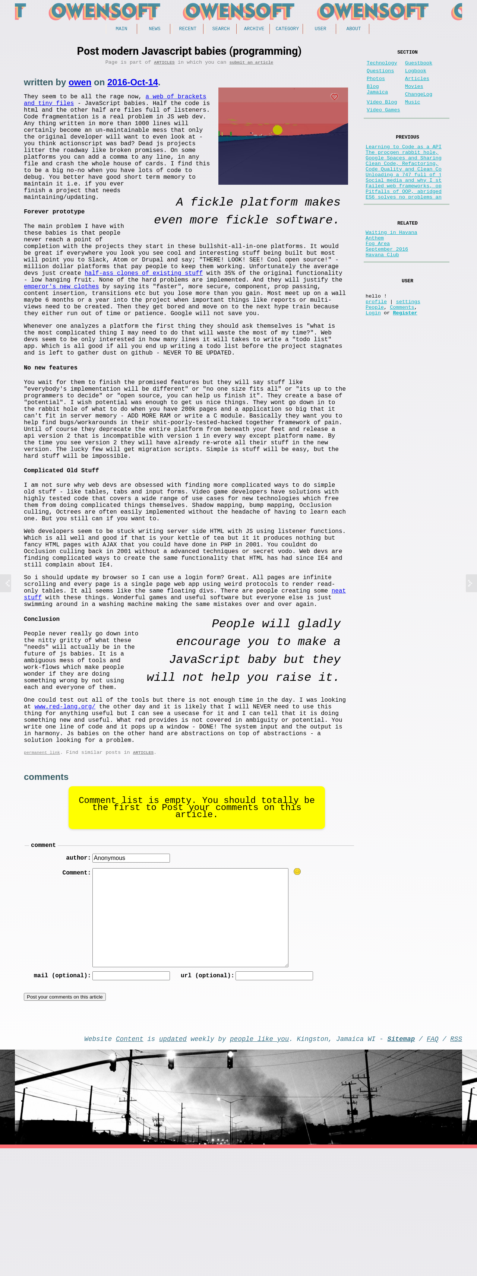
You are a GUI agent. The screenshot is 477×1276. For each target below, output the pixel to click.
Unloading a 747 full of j (404, 196)
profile (376, 343)
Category (287, 29)
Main (121, 29)
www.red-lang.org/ (65, 818)
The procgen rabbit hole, (402, 168)
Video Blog (382, 112)
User (320, 29)
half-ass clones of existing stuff (83, 304)
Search (221, 29)
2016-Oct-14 (132, 85)
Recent (188, 29)
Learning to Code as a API (404, 161)
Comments (402, 351)
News (154, 29)
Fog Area (378, 277)
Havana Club (382, 291)
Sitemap (401, 1164)
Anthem (375, 270)
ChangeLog (418, 103)
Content (129, 1164)
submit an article (251, 64)
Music (412, 112)
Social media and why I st (404, 203)
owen (80, 85)
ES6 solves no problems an (404, 225)
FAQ (433, 1164)
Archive (254, 29)
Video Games (383, 122)
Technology (382, 66)
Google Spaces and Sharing (404, 175)
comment (43, 967)
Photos (376, 84)
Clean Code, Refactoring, (402, 182)
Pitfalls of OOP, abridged (404, 218)
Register (405, 358)
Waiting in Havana (391, 263)
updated (173, 1164)
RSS (456, 1164)
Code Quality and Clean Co (404, 189)
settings (408, 343)
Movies (414, 94)
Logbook (415, 75)
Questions (380, 75)
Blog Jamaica (377, 98)
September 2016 (387, 284)
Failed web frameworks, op (404, 211)
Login (373, 358)
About (353, 29)
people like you (259, 1164)
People (375, 351)
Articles (164, 64)
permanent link (42, 873)
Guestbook (418, 66)
